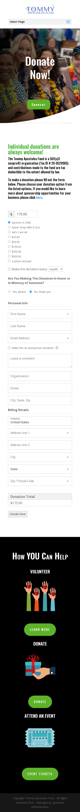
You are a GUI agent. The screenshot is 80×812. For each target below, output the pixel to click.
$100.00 (16, 246)
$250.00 (16, 251)
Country (15, 418)
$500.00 (16, 256)
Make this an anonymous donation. (33, 348)
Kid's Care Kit (19, 232)
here (39, 197)
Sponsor (38, 103)
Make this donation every (37, 269)
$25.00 (16, 237)
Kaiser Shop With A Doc (26, 227)
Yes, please (19, 291)
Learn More (40, 629)
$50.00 (16, 242)
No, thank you (42, 291)
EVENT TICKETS (40, 774)
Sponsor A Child (21, 222)
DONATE (40, 701)
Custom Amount (21, 261)
